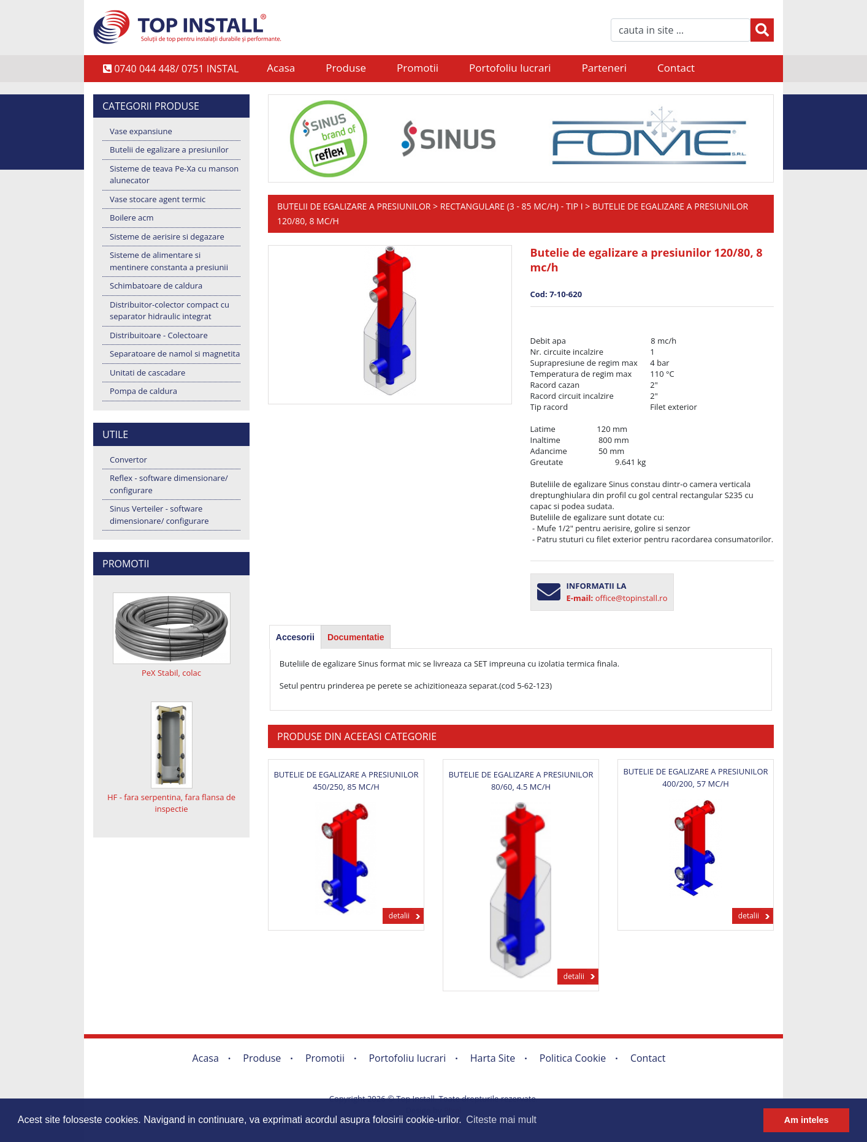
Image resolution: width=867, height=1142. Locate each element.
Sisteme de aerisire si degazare (167, 236)
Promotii (417, 68)
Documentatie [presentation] (355, 637)
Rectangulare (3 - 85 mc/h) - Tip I (511, 206)
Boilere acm (132, 217)
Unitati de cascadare (147, 372)
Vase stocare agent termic (157, 199)
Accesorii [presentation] (295, 637)
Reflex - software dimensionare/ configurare (169, 484)
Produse (346, 68)
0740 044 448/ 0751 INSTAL (171, 68)
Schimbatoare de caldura (156, 285)
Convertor (128, 459)
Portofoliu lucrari (510, 68)
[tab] (295, 637)
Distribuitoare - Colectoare (159, 335)
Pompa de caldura (143, 390)
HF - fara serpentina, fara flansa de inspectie (171, 803)
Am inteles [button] (806, 1120)
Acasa (281, 68)
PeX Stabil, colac (171, 672)
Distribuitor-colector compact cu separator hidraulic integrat (169, 310)
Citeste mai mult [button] (501, 1119)
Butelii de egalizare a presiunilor (169, 149)
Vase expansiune (141, 131)
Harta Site (492, 1058)
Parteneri (604, 68)
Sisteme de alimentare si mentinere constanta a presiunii (169, 261)
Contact (676, 68)
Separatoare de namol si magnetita (175, 353)
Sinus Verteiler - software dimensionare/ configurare (159, 514)
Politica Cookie (573, 1058)
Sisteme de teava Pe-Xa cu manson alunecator (174, 174)
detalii (399, 915)
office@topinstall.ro (631, 597)
